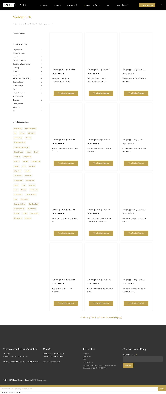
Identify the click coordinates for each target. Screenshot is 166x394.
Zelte (14, 111)
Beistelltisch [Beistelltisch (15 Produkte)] (18, 138)
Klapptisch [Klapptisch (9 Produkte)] (17, 171)
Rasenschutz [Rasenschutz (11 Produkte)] (18, 194)
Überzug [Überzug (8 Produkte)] (28, 218)
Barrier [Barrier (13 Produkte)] (22, 133)
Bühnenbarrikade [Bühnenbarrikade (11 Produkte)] (19, 142)
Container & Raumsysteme (21, 64)
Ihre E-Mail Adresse (130, 355)
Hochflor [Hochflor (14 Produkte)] (32, 166)
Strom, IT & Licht (18, 93)
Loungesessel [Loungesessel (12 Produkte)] (18, 180)
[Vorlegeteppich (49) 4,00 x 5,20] (101, 119)
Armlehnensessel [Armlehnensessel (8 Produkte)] (30, 128)
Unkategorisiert (18, 104)
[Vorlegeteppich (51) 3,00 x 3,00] (136, 119)
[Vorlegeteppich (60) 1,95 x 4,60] (66, 259)
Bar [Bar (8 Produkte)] (15, 133)
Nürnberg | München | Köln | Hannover (15, 356)
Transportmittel (18, 96)
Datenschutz (87, 356)
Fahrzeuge (16, 68)
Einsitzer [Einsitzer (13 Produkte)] (17, 157)
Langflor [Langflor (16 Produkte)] (27, 171)
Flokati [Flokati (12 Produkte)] (16, 166)
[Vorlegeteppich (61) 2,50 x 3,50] (101, 259)
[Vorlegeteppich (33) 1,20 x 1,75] (101, 49)
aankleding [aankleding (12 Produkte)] (17, 128)
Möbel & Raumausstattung (21, 78)
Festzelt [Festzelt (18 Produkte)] (25, 161)
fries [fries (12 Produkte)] (23, 166)
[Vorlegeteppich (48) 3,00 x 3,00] (66, 119)
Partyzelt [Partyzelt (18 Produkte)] (32, 185)
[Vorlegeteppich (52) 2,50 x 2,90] (66, 189)
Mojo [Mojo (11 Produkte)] (23, 185)
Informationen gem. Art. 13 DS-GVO (95, 368)
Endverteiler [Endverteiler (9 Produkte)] (27, 157)
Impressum (86, 353)
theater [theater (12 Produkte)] (16, 213)
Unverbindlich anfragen (66, 93)
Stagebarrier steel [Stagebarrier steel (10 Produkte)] (19, 204)
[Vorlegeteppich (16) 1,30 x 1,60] (66, 49)
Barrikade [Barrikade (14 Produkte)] (31, 133)
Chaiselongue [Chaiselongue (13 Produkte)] (18, 152)
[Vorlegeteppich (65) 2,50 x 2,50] (136, 259)
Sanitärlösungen (18, 86)
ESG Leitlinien (88, 362)
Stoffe (15, 89)
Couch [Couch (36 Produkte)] (28, 152)
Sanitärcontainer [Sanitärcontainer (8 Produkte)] (31, 194)
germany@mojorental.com (51, 361)
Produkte (21, 24)
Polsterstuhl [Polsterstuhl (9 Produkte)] (33, 190)
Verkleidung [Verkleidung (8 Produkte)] (34, 213)
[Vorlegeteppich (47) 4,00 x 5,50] (136, 49)
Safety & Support (18, 82)
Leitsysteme (17, 75)
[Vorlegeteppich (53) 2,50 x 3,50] (101, 189)
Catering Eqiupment (19, 60)
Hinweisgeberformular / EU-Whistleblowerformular (99, 365)
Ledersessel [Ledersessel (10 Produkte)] (17, 176)
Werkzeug (16, 107)
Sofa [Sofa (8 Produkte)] (15, 199)
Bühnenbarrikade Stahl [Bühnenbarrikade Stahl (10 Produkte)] (21, 147)
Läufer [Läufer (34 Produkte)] (16, 185)
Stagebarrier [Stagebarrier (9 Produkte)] (24, 199)
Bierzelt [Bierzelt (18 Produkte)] (28, 138)
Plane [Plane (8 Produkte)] (16, 190)
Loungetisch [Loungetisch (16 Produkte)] (30, 180)
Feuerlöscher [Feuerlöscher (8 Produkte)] (36, 161)
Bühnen (15, 57)
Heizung (15, 71)
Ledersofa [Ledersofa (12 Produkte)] (28, 176)
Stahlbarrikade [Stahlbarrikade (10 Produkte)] (33, 204)
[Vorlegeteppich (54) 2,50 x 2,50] (136, 189)
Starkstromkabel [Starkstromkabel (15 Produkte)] (19, 209)
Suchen (162, 389)
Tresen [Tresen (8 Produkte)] (25, 213)
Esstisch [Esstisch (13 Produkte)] (16, 161)
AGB (84, 359)
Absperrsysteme (18, 50)
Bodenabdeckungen (19, 53)
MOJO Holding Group (39, 380)
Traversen (16, 100)
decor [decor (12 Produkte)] (36, 152)
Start (14, 24)
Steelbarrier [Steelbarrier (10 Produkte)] (31, 209)
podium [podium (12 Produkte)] (23, 190)
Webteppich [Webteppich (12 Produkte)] (18, 218)
